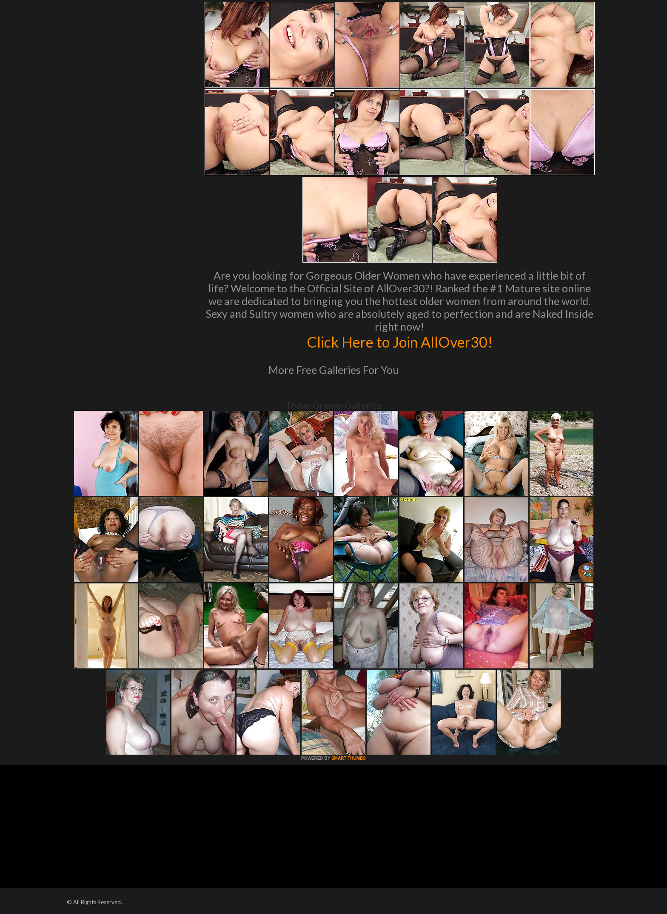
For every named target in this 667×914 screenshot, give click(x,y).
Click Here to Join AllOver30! (399, 342)
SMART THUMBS (348, 758)
